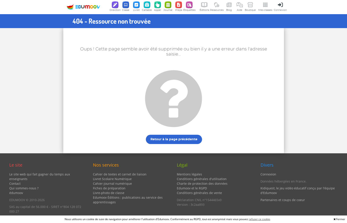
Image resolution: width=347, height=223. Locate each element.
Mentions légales (189, 174)
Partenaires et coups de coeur (282, 200)
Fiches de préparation (109, 188)
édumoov (16, 193)
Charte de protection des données (202, 183)
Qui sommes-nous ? (24, 188)
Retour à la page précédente (173, 139)
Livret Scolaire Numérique (112, 179)
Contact (15, 183)
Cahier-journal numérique (112, 183)
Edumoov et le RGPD (192, 188)
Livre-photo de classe (108, 193)
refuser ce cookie (259, 219)
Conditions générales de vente (199, 193)
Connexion (268, 174)
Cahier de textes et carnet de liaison (120, 174)
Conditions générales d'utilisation (202, 179)
